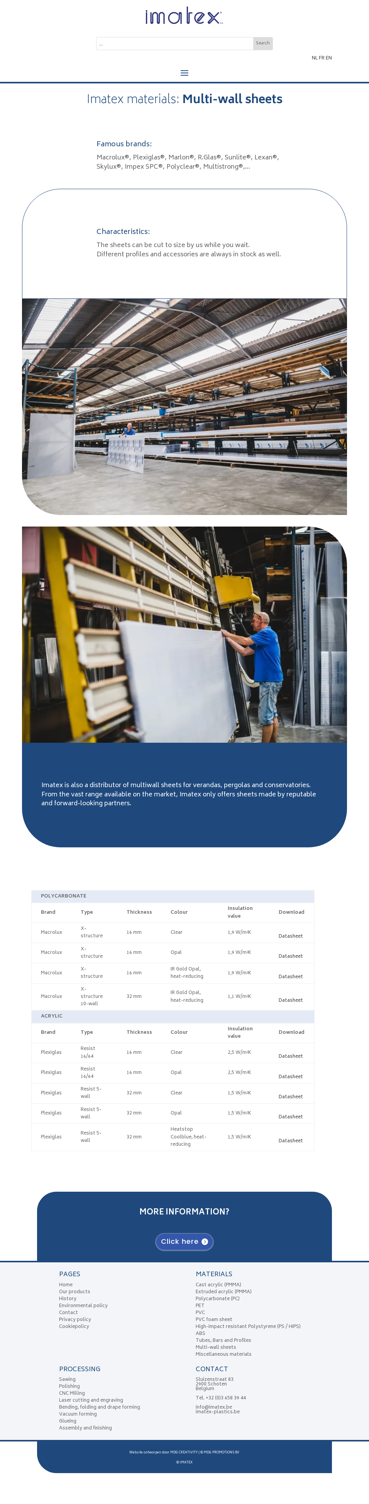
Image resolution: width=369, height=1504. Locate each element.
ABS (200, 1334)
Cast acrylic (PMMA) (218, 1285)
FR (322, 58)
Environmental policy (83, 1306)
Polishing (69, 1387)
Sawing (67, 1380)
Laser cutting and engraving (91, 1401)
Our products (74, 1292)
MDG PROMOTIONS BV (221, 1452)
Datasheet (291, 933)
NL (315, 58)
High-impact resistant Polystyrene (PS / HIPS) (248, 1327)
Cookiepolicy (74, 1327)
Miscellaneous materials (224, 1355)
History (67, 1299)
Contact (68, 1313)
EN (329, 58)
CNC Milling (72, 1394)
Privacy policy (75, 1320)
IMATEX (186, 1462)
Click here (180, 1241)
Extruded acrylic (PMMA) (224, 1292)
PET (200, 1306)
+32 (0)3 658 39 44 (226, 1398)
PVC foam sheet (214, 1320)
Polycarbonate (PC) (218, 1299)
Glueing (67, 1422)
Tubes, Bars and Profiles (223, 1341)
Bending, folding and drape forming (99, 1408)
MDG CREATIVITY (184, 1452)
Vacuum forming (78, 1415)
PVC (200, 1313)
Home (66, 1285)
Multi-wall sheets (216, 1348)
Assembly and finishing (85, 1428)
